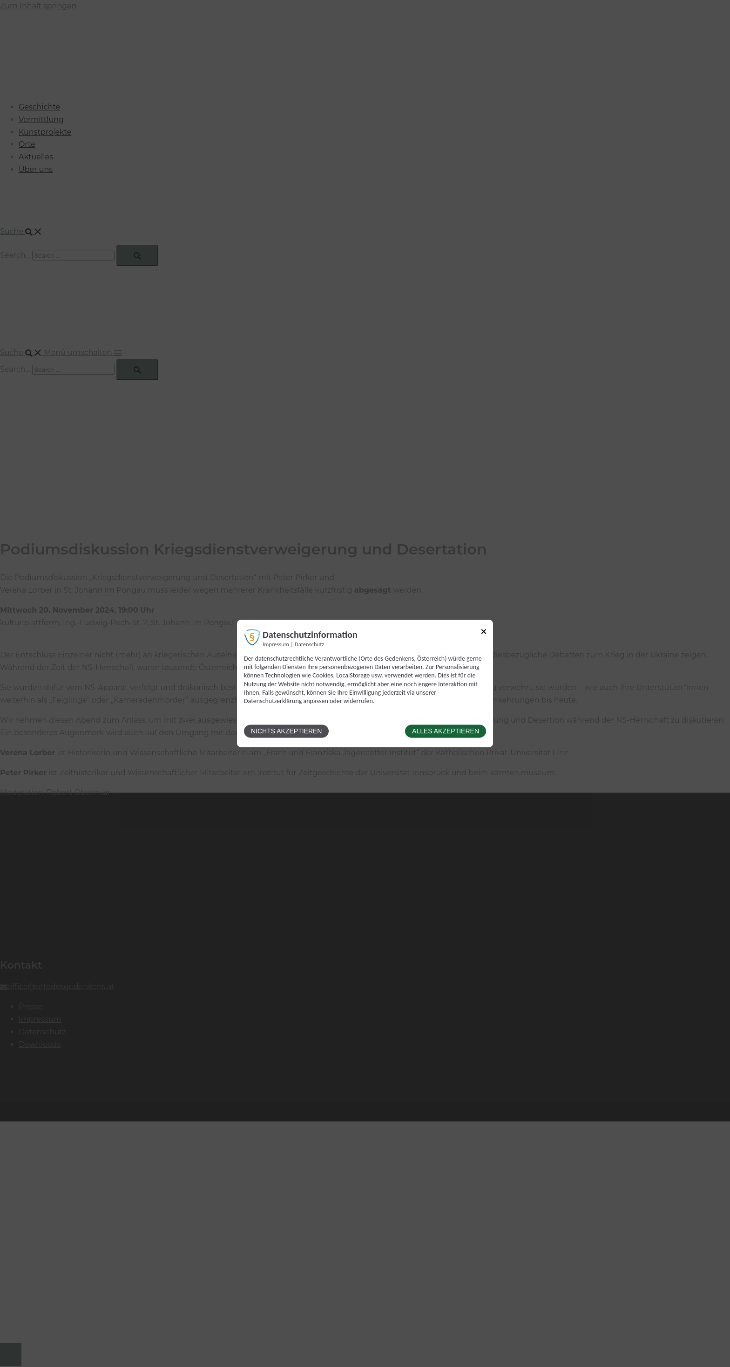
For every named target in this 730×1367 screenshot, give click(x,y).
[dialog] (365, 683)
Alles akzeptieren (445, 731)
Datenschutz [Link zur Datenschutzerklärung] (309, 644)
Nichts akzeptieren (286, 731)
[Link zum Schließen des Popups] (483, 633)
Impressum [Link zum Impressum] (276, 644)
